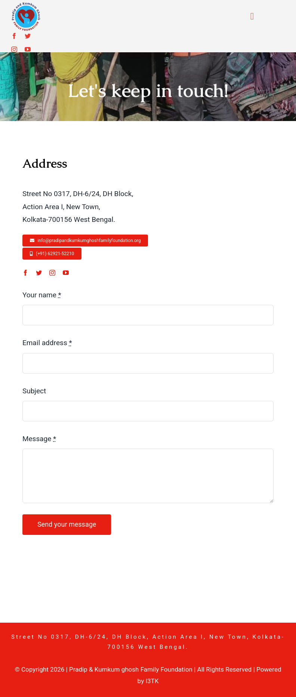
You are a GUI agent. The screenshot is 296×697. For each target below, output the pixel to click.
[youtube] (28, 49)
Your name (41, 295)
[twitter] (28, 36)
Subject (34, 391)
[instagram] (14, 49)
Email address (47, 343)
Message (39, 439)
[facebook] (14, 36)
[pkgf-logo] (25, 5)
